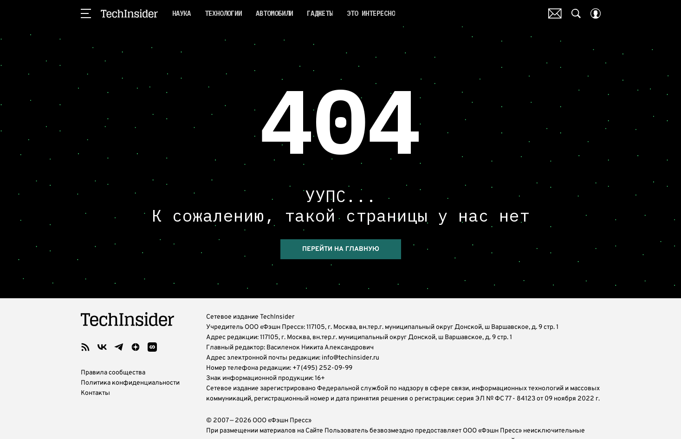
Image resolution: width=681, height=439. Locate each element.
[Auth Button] (595, 13)
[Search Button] (576, 13)
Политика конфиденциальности (130, 383)
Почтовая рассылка (555, 13)
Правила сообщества (113, 373)
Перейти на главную (340, 249)
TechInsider (129, 13)
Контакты (95, 393)
